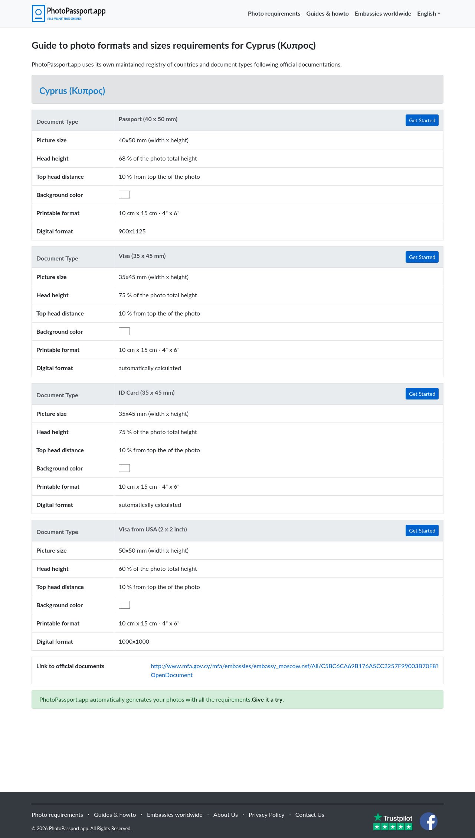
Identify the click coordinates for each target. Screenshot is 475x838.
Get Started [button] (422, 120)
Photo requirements (274, 13)
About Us (225, 814)
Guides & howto (327, 13)
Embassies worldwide (383, 13)
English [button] (426, 13)
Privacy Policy (267, 814)
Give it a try (267, 699)
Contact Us (309, 814)
